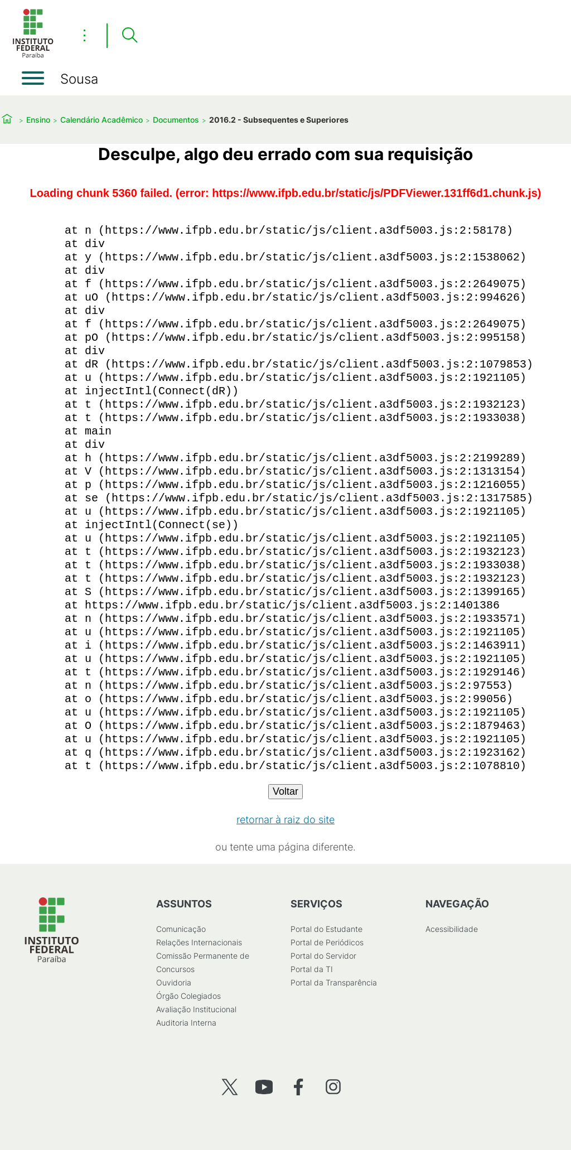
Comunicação (181, 929)
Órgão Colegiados (188, 996)
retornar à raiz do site (285, 819)
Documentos (176, 119)
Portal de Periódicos (327, 942)
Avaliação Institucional (196, 1009)
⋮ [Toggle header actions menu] (84, 35)
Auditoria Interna (186, 1022)
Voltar (285, 791)
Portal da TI (312, 969)
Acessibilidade (451, 929)
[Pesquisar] (129, 36)
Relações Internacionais (199, 942)
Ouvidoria (173, 982)
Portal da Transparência (334, 982)
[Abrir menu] (32, 78)
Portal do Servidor (323, 955)
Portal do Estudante (326, 929)
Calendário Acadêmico (101, 119)
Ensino (38, 119)
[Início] (33, 55)
